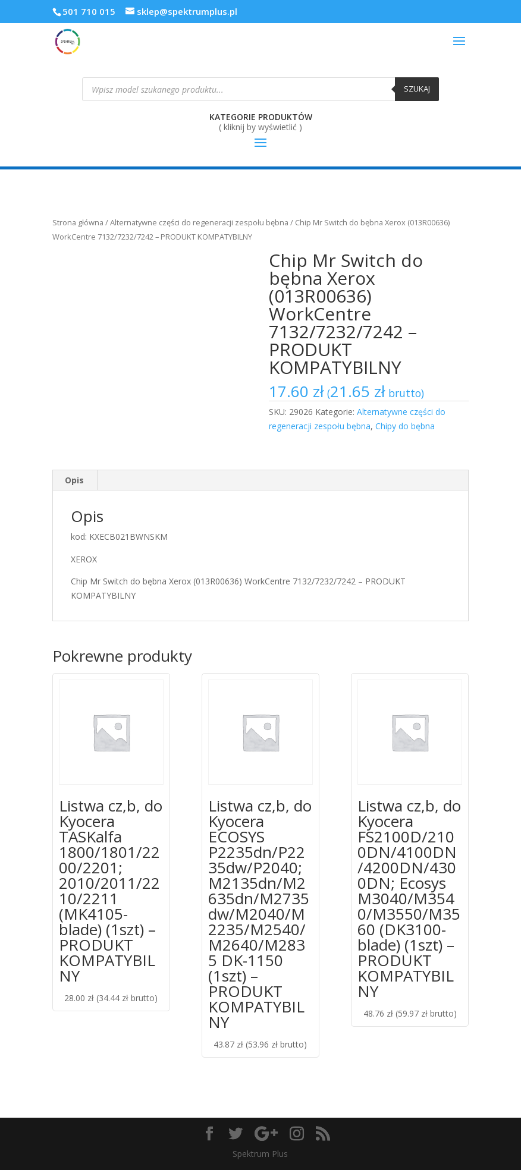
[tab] (75, 480)
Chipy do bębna (405, 426)
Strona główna (77, 222)
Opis (74, 480)
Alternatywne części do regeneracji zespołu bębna (199, 222)
